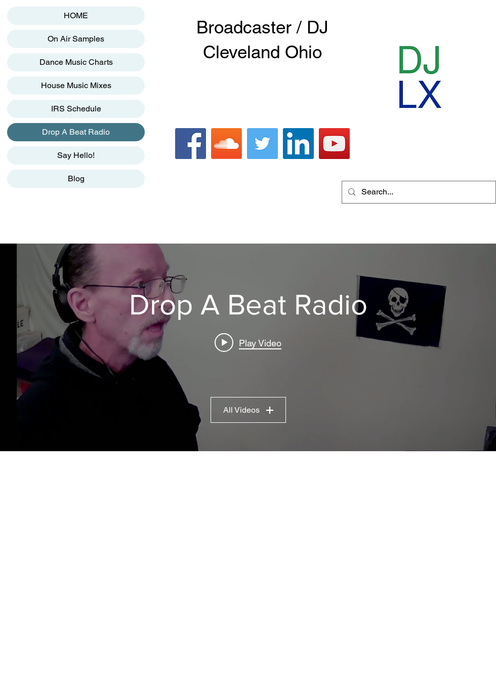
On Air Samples (76, 39)
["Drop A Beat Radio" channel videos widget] (248, 347)
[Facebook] (190, 143)
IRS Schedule (76, 108)
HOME (76, 15)
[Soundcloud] (226, 143)
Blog (76, 178)
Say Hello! (76, 155)
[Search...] (417, 192)
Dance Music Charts (76, 62)
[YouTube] (334, 143)
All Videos (248, 410)
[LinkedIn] (298, 143)
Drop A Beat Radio (76, 132)
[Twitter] (262, 143)
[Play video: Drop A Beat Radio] (248, 343)
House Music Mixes (76, 85)
